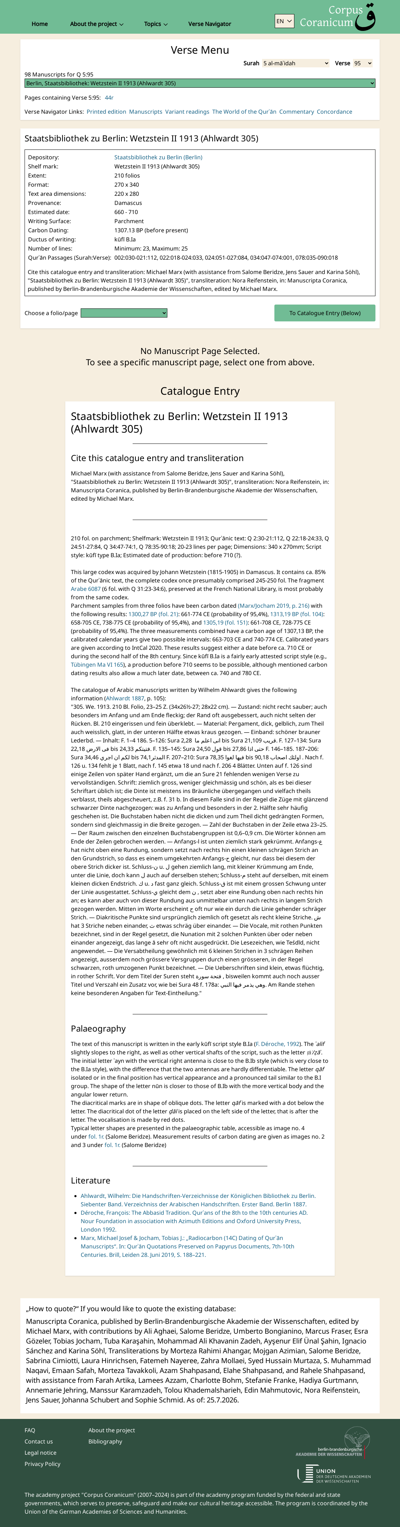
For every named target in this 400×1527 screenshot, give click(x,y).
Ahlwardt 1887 (125, 698)
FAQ (30, 1430)
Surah (251, 63)
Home (40, 24)
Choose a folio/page (51, 313)
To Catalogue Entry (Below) (325, 313)
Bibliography (105, 1441)
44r (109, 97)
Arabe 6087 (86, 589)
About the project (111, 1430)
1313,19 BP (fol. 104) (296, 614)
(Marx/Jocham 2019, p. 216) (274, 605)
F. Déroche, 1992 (277, 1044)
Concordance (334, 111)
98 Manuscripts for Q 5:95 (59, 74)
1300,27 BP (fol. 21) (153, 614)
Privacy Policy (42, 1464)
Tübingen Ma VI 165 (97, 664)
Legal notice (40, 1452)
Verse (342, 63)
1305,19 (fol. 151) (225, 622)
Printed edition (106, 111)
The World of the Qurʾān (244, 111)
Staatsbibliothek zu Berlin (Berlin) (158, 157)
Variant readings (187, 111)
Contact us (39, 1441)
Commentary (296, 111)
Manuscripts (145, 111)
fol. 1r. (96, 1136)
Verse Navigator (209, 24)
